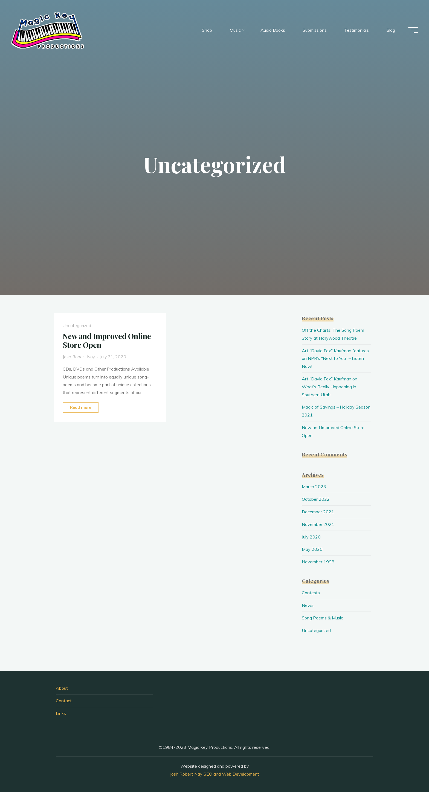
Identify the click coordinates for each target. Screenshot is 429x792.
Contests (311, 592)
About (62, 688)
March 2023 (314, 486)
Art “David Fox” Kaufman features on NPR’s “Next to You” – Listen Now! (335, 358)
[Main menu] (413, 30)
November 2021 (318, 524)
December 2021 (318, 511)
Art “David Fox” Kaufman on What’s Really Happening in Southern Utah (329, 386)
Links (61, 713)
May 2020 (312, 549)
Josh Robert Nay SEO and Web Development (214, 774)
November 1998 (318, 561)
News (308, 605)
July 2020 (311, 537)
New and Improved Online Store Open (107, 340)
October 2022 (316, 499)
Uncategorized (77, 325)
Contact (64, 700)
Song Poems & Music (322, 618)
